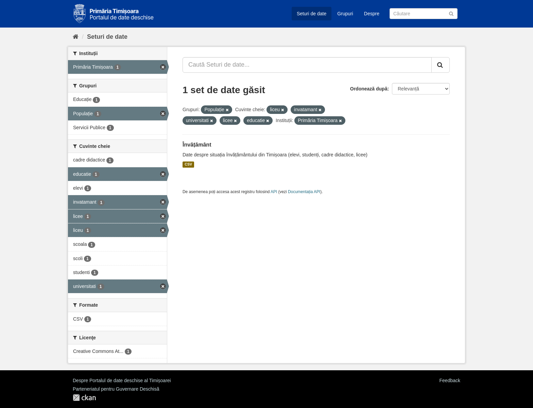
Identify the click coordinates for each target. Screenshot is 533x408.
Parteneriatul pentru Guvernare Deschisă (116, 389)
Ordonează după (369, 88)
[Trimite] (451, 13)
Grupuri (345, 13)
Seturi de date (311, 13)
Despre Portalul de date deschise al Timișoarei (122, 380)
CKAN (84, 397)
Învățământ (197, 145)
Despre (371, 13)
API (274, 191)
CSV (188, 165)
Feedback (450, 380)
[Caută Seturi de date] (424, 13)
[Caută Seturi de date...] (307, 65)
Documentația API (304, 191)
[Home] (76, 36)
